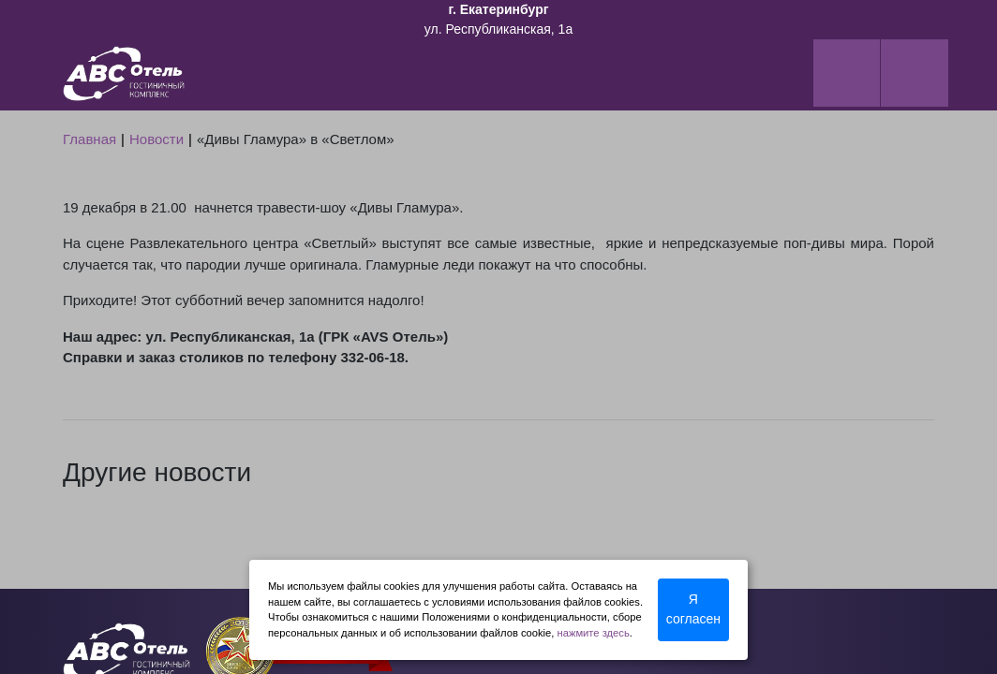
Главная (89, 139)
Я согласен (693, 609)
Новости (156, 139)
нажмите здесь (594, 632)
